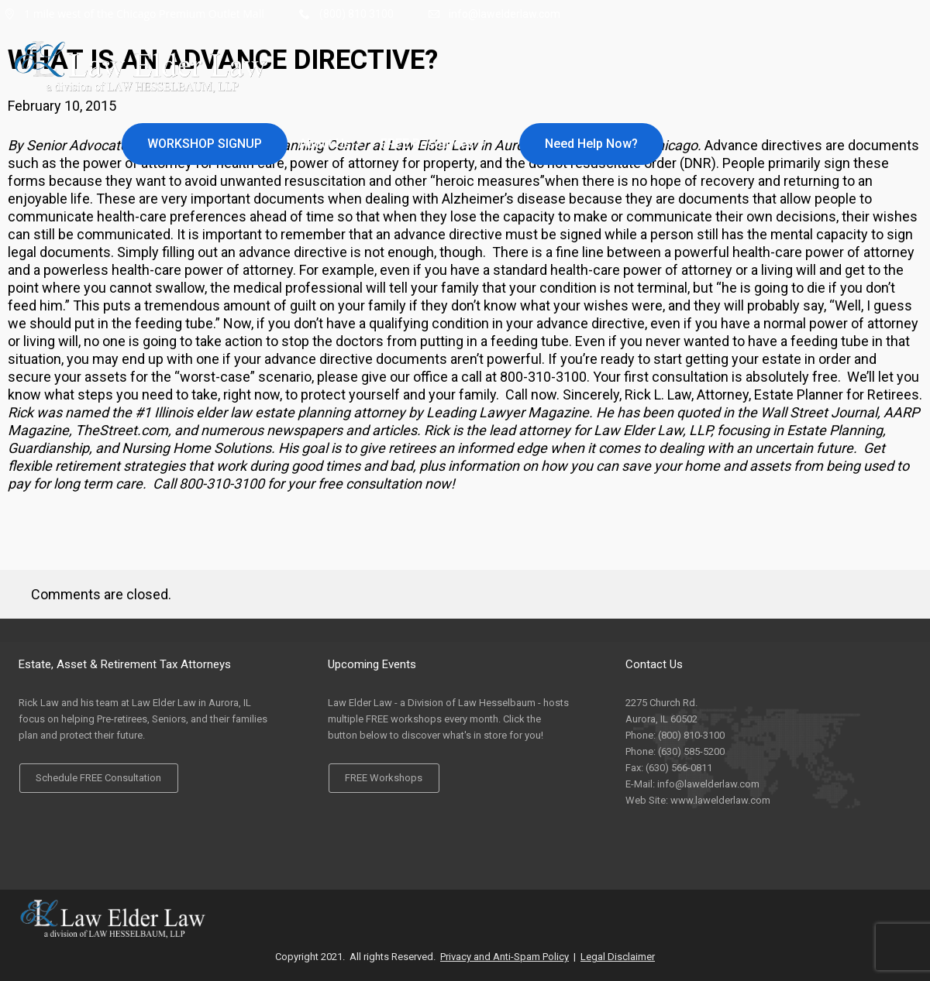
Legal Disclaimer (617, 956)
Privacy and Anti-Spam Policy (504, 956)
